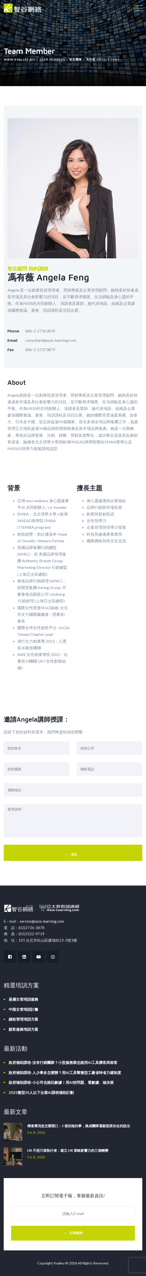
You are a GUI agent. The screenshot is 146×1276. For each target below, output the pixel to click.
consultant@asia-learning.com (50, 340)
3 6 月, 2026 (36, 1133)
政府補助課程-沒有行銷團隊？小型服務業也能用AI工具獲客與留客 (63, 1062)
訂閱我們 (76, 1233)
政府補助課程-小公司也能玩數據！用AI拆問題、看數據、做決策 (61, 1082)
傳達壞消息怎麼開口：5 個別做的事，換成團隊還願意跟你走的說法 (78, 1126)
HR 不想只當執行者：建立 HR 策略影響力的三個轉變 (67, 1150)
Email (12, 340)
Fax (10, 349)
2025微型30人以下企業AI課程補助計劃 (41, 1092)
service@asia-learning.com (42, 921)
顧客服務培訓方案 (23, 1029)
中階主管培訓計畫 (23, 1009)
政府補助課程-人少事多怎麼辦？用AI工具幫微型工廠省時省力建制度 (65, 1072)
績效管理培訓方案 (23, 1019)
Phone (13, 331)
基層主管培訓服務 (23, 999)
